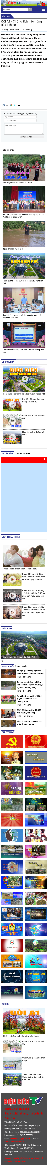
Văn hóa (6, 16)
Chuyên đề (8, 732)
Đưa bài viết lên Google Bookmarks (11, 105)
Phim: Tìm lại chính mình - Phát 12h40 (20, 569)
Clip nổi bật (9, 361)
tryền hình (7, 453)
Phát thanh (23, 453)
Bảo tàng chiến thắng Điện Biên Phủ (19, 657)
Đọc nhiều (22, 666)
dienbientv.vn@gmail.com (20, 1138)
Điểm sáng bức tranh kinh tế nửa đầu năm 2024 (24, 394)
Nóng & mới (8, 666)
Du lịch (6, 1004)
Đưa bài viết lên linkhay (7, 105)
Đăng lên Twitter (15, 105)
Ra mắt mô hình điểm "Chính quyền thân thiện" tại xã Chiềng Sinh (29, 699)
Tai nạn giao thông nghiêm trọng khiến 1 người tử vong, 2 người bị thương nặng (30, 685)
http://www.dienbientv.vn (14, 1142)
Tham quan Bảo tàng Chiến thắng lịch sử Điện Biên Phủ (33, 1077)
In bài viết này (19, 105)
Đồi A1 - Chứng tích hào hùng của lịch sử (21, 1036)
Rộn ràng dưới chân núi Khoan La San (17, 182)
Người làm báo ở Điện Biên (13, 249)
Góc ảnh (7, 628)
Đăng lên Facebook (4, 105)
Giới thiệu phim (11, 536)
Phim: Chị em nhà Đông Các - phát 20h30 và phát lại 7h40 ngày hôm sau (33, 577)
